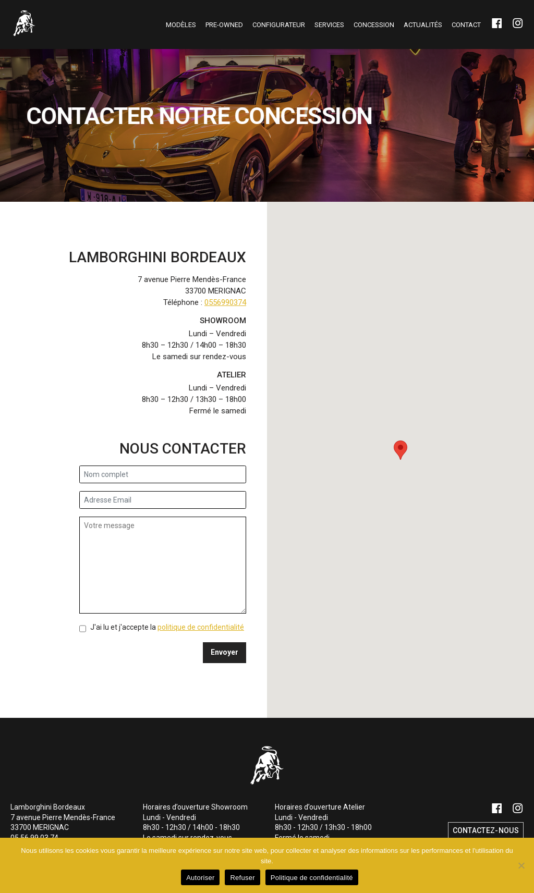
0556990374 (225, 302)
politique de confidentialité (200, 627)
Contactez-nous (486, 830)
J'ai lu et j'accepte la (167, 627)
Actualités (423, 25)
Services (329, 25)
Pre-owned (224, 25)
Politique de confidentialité (312, 878)
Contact (466, 25)
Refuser (242, 878)
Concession (374, 25)
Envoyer (224, 652)
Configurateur (278, 25)
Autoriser (200, 878)
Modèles (181, 25)
